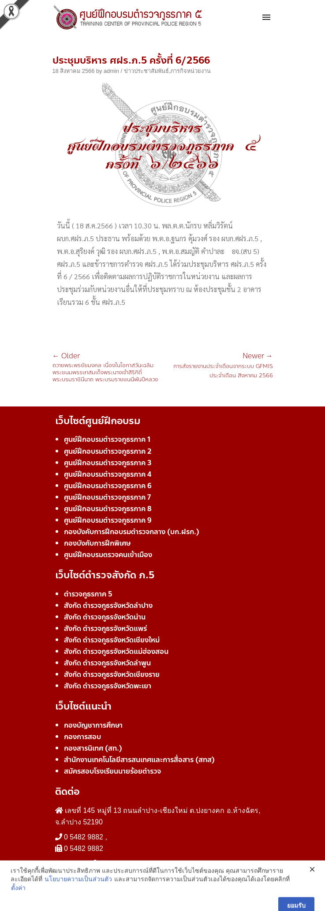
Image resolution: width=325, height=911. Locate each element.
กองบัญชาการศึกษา (93, 725)
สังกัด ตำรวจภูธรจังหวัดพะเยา (107, 685)
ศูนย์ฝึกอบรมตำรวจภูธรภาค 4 (107, 474)
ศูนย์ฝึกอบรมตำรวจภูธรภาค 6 (108, 485)
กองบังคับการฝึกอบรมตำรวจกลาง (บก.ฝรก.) (131, 531)
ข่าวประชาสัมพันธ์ (146, 71)
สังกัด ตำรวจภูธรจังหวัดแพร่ (105, 628)
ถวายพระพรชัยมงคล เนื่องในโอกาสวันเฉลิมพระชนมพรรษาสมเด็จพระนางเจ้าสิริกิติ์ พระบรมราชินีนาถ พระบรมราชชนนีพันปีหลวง (107, 368)
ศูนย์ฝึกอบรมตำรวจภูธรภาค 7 (107, 497)
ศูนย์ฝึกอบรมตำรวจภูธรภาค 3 (108, 462)
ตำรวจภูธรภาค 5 (88, 594)
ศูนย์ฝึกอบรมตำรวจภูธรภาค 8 (108, 508)
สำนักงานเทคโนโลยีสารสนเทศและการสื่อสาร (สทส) (139, 759)
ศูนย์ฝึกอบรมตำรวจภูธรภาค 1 (107, 439)
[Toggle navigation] (266, 18)
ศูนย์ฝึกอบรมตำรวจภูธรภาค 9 (108, 520)
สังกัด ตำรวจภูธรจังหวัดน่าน (105, 617)
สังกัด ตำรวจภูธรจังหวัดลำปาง (108, 605)
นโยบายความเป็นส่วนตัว (78, 899)
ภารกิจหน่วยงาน (190, 71)
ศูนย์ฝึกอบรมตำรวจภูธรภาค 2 (108, 451)
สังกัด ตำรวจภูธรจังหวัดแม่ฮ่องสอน (116, 651)
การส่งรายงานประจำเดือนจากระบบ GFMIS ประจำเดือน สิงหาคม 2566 (218, 366)
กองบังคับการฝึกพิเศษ (97, 543)
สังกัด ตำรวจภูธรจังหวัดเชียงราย (112, 674)
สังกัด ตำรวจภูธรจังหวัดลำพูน (107, 662)
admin (111, 71)
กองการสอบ (82, 736)
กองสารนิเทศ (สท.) (93, 748)
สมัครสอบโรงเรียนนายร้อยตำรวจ (112, 771)
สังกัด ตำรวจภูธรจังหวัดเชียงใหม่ (112, 639)
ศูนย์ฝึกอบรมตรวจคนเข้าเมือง (108, 554)
